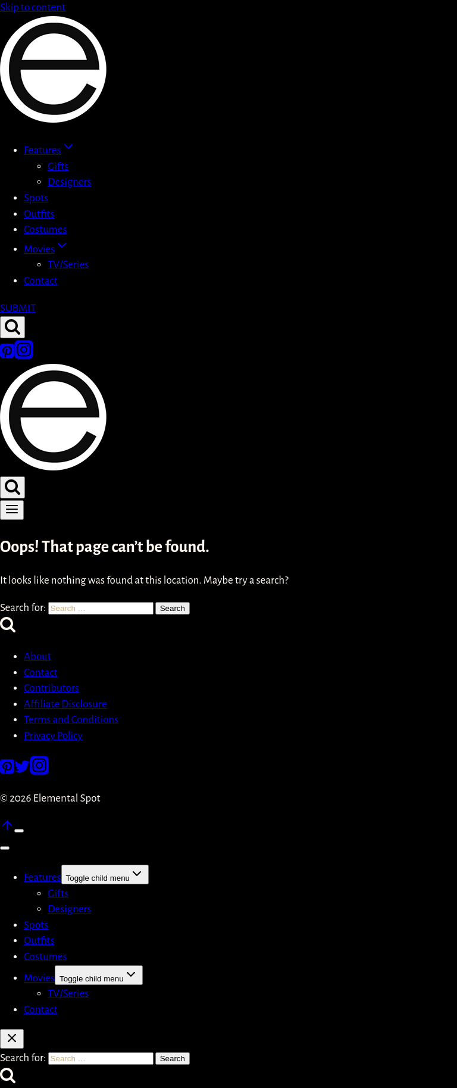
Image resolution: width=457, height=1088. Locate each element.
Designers (70, 182)
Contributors (51, 688)
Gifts (58, 166)
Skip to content (32, 7)
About (37, 656)
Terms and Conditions (71, 719)
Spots (36, 198)
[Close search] (12, 1039)
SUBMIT (18, 308)
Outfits (39, 214)
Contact (41, 280)
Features (42, 877)
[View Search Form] (12, 327)
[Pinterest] (7, 355)
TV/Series (68, 264)
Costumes (45, 229)
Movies (39, 978)
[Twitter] (22, 771)
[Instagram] (23, 355)
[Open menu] (12, 510)
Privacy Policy (53, 735)
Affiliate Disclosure (65, 704)
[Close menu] (5, 848)
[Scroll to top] (7, 829)
